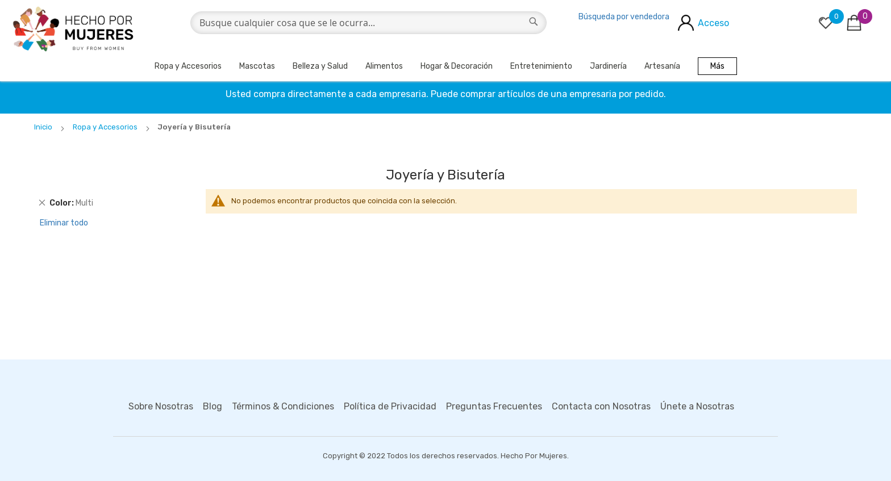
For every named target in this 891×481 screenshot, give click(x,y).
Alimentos (384, 66)
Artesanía (662, 66)
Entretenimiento (541, 66)
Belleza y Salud (320, 66)
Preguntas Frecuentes (494, 406)
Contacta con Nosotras (601, 406)
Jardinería (608, 66)
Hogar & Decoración (456, 66)
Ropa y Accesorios (188, 66)
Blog (212, 406)
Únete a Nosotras (697, 406)
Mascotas (257, 66)
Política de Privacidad (390, 406)
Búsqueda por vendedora (623, 17)
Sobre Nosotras (160, 406)
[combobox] (368, 22)
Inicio (44, 127)
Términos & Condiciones (283, 406)
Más (717, 66)
